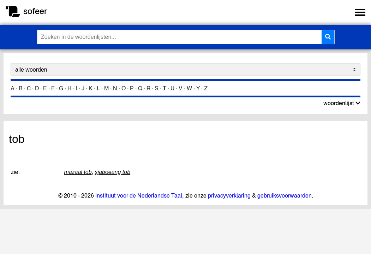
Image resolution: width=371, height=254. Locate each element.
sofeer (35, 11)
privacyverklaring (229, 195)
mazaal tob (77, 172)
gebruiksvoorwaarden (284, 195)
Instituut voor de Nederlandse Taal (138, 195)
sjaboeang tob (113, 172)
